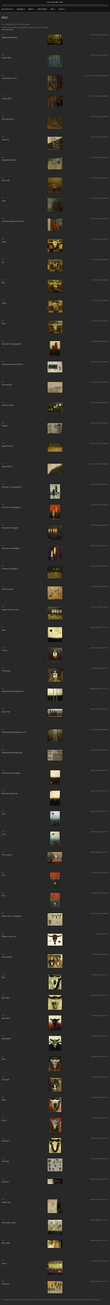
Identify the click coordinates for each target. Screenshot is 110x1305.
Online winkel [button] (42, 9)
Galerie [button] (31, 9)
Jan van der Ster (52, 2)
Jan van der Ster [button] (8, 9)
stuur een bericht (7, 29)
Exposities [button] (21, 9)
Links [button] (53, 9)
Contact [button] (61, 9)
